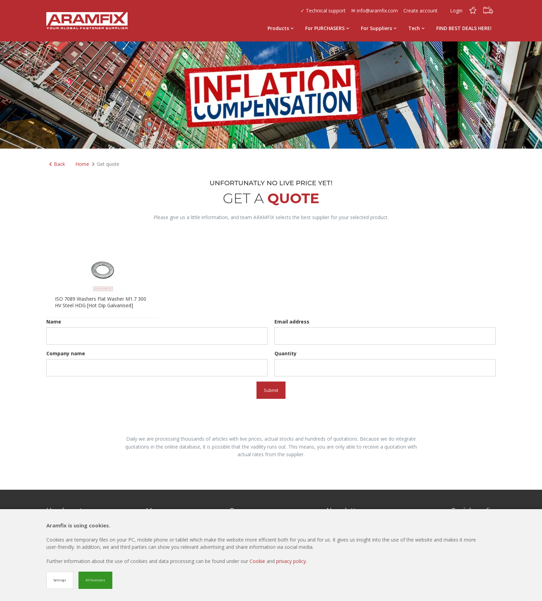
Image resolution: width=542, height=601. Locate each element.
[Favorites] (472, 10)
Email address (291, 321)
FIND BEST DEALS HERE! (464, 28)
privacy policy (291, 561)
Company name (65, 353)
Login (456, 10)
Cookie (258, 561)
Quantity (285, 353)
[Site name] (87, 20)
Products (280, 28)
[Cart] (488, 10)
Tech (416, 28)
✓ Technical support (323, 10)
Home (82, 164)
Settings (60, 580)
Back (57, 164)
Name (53, 321)
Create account (420, 10)
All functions (95, 580)
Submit (271, 390)
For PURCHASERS (327, 28)
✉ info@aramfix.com (374, 10)
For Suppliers (378, 28)
